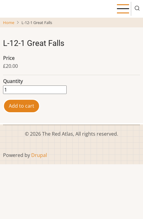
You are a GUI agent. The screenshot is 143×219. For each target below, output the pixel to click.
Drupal (39, 155)
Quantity (13, 81)
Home (8, 22)
